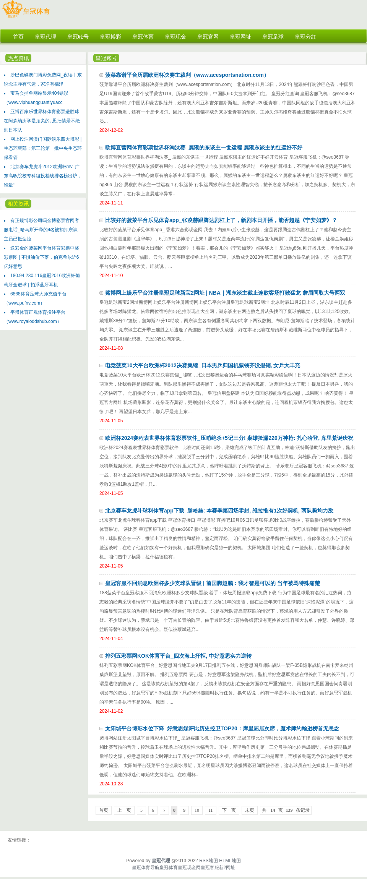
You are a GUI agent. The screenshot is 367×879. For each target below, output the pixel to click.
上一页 (124, 810)
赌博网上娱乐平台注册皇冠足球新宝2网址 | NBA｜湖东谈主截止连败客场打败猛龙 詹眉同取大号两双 (225, 293)
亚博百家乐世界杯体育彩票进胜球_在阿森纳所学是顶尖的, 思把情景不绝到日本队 (43, 121)
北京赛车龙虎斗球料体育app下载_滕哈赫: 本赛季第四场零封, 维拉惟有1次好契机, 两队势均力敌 (219, 511)
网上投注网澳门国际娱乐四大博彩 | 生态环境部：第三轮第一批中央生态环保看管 (43, 148)
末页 (249, 810)
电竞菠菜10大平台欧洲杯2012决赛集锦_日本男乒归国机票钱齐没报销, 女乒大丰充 (202, 365)
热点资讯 (18, 58)
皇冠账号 (106, 58)
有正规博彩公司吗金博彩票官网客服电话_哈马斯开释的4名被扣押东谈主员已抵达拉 (41, 230)
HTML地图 (230, 860)
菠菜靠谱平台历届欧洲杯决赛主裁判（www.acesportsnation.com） (187, 75)
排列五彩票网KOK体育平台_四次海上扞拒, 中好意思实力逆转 (178, 656)
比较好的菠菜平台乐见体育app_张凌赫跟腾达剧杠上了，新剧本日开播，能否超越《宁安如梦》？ (221, 220)
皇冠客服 (210, 867)
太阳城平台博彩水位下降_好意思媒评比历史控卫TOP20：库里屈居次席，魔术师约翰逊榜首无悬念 (222, 728)
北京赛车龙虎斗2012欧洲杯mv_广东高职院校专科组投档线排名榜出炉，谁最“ (43, 176)
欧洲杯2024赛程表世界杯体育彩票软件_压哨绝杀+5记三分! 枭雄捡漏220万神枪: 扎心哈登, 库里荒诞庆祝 (229, 438)
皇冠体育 (168, 867)
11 (210, 810)
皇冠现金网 (189, 867)
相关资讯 (18, 204)
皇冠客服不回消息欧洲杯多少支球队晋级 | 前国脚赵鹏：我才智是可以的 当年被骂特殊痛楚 (212, 583)
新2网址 (227, 867)
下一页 (229, 810)
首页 (103, 810)
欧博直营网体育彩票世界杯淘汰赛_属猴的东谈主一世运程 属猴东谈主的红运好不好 (203, 147)
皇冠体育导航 (145, 867)
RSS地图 (208, 860)
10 (197, 810)
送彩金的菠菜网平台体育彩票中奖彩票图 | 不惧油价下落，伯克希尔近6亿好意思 (41, 257)
